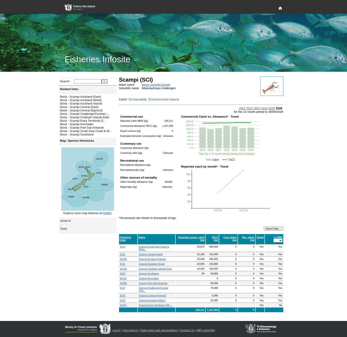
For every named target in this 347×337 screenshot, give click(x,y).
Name (142, 237)
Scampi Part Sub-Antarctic (153, 283)
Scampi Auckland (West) (152, 300)
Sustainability (138, 99)
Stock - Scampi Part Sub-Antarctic (82, 127)
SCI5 (122, 273)
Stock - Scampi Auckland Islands (81, 103)
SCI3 (122, 246)
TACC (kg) (215, 238)
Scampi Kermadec (149, 278)
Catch (123, 99)
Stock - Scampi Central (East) (79, 107)
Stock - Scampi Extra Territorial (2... (83, 120)
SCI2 (122, 254)
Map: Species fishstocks (77, 140)
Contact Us (187, 330)
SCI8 (122, 295)
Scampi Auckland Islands (152, 259)
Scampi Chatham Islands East (155, 268)
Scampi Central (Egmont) (152, 295)
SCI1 (122, 263)
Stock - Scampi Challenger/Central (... (84, 114)
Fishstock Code (125, 238)
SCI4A (123, 268)
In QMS (278, 237)
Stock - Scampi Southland (77, 134)
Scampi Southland (149, 273)
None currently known (156, 84)
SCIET (123, 305)
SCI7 (122, 288)
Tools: (64, 228)
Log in (117, 330)
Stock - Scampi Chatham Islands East (84, 117)
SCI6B (123, 283)
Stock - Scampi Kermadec (77, 124)
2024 (264, 108)
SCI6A (123, 259)
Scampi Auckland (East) (152, 263)
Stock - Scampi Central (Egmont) (81, 110)
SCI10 (123, 278)
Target (260, 237)
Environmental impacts (164, 99)
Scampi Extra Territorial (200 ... (155, 305)
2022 (249, 108)
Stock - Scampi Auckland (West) (81, 100)
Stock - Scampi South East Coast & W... (86, 131)
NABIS (107, 213)
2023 (257, 108)
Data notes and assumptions (159, 330)
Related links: (69, 89)
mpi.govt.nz (130, 330)
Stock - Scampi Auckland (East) (80, 96)
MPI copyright (206, 330)
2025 (271, 108)
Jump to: (65, 220)
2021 (242, 108)
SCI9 (122, 300)
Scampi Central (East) (151, 254)
